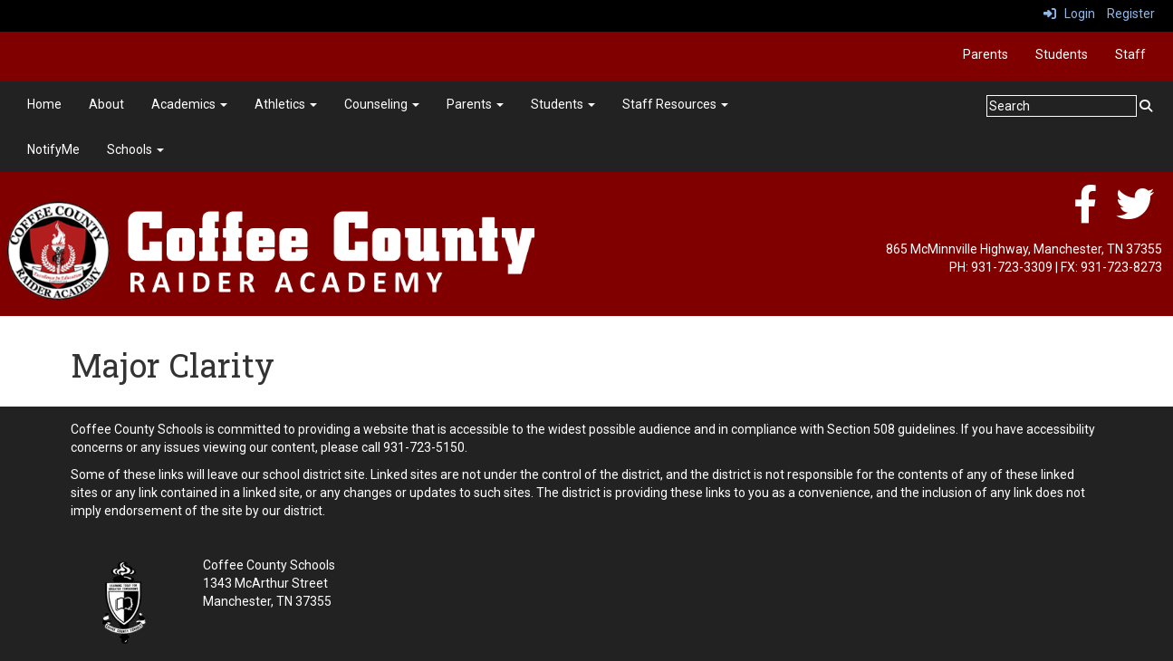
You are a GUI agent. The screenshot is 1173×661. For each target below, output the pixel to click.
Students (1061, 54)
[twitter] (1135, 213)
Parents (985, 54)
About (106, 104)
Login (1069, 13)
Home (44, 104)
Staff (1130, 54)
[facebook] (1085, 213)
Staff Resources (675, 104)
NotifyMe (53, 149)
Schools (135, 149)
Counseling (381, 104)
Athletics (286, 104)
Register (1131, 13)
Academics (189, 104)
